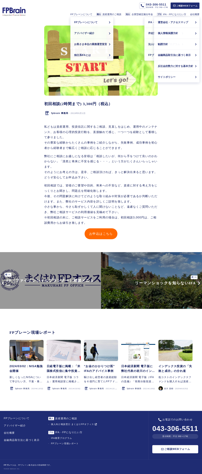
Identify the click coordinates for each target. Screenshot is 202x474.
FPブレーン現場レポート (65, 443)
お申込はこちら (101, 233)
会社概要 (194, 14)
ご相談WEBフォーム (185, 5)
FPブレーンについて (81, 14)
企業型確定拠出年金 (139, 14)
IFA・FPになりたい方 (171, 14)
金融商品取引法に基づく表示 (21, 440)
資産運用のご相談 (109, 14)
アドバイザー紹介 (15, 425)
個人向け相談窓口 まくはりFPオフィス (74, 424)
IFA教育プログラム (61, 438)
